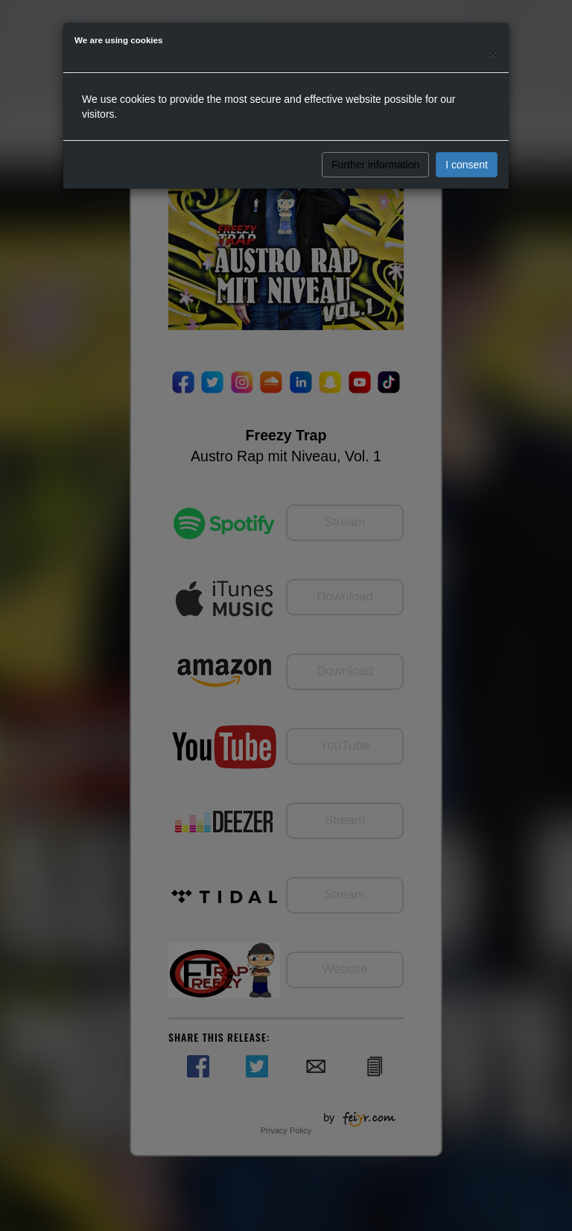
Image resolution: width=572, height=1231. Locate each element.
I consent (466, 165)
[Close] (493, 53)
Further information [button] (375, 165)
